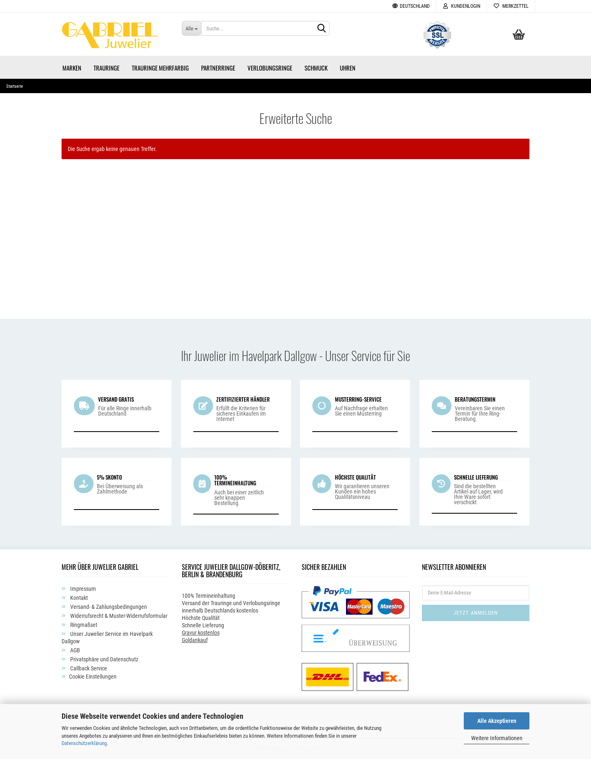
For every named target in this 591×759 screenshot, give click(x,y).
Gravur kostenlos (201, 632)
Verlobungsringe (269, 67)
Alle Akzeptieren (496, 721)
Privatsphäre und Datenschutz (103, 659)
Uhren (347, 67)
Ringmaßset (83, 625)
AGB (74, 650)
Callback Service (88, 668)
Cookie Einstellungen (93, 676)
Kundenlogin (461, 6)
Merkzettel (511, 6)
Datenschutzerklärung (84, 743)
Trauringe (106, 67)
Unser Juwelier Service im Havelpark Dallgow (107, 638)
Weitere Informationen (496, 738)
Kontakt (78, 597)
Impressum (82, 588)
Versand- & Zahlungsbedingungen (108, 607)
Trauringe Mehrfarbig (160, 67)
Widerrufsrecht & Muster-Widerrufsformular (118, 616)
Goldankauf (195, 640)
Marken (71, 67)
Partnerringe (218, 67)
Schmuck (316, 67)
